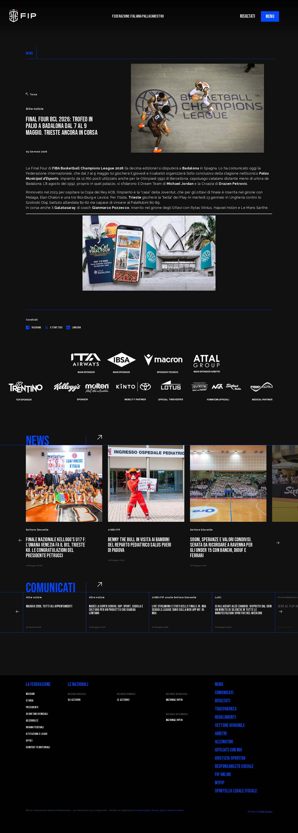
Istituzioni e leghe (37, 734)
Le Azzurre (123, 700)
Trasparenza (226, 709)
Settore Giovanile (230, 725)
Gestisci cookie (175, 810)
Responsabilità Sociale (234, 766)
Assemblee (32, 720)
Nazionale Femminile (126, 694)
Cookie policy (143, 810)
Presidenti (32, 707)
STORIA (29, 700)
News (219, 684)
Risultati (222, 701)
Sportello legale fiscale (236, 791)
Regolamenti (225, 717)
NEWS (29, 53)
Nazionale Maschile (77, 694)
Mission (30, 694)
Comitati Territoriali (38, 747)
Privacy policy (158, 810)
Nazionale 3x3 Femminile (177, 714)
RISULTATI (247, 16)
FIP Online (223, 775)
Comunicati (224, 693)
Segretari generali (37, 714)
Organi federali (35, 727)
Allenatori (224, 742)
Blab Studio (266, 811)
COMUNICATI (50, 588)
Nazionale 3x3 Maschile (177, 694)
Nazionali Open (174, 700)
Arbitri (221, 734)
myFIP (219, 783)
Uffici (29, 740)
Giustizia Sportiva (230, 758)
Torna (31, 94)
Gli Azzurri (74, 700)
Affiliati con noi (228, 750)
